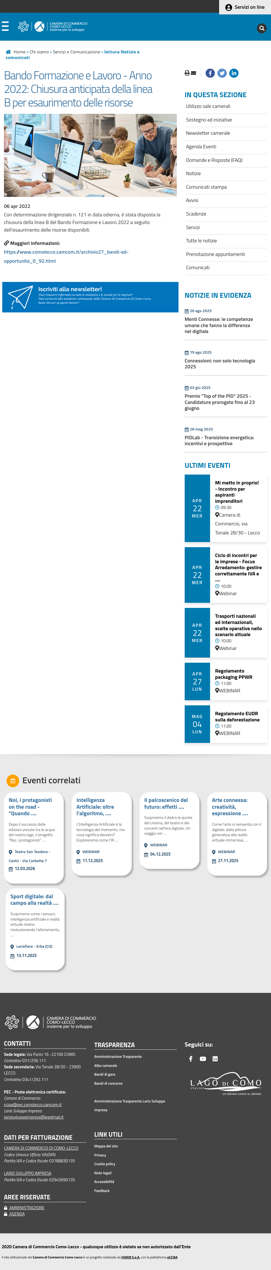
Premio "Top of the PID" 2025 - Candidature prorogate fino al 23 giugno (220, 402)
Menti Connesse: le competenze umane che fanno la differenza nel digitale (219, 325)
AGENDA (14, 1214)
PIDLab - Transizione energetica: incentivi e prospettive (219, 440)
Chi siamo (39, 52)
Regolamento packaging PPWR (233, 674)
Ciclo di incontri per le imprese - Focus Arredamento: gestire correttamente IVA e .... (238, 567)
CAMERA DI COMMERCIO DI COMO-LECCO (41, 1148)
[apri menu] (5, 27)
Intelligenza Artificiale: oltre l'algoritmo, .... (95, 807)
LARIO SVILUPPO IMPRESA (27, 1173)
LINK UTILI (108, 1134)
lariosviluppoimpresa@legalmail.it (34, 1117)
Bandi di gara (104, 1074)
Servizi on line (250, 7)
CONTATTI (17, 1043)
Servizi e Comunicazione (76, 52)
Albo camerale (105, 1065)
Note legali (102, 1173)
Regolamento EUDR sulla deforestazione (237, 716)
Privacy (100, 1155)
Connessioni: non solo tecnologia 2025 (220, 364)
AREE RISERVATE (27, 1197)
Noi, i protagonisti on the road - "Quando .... (30, 807)
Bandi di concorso (108, 1083)
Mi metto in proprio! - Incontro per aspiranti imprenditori (237, 492)
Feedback (101, 1190)
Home (19, 52)
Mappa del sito (106, 1146)
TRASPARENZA (114, 1045)
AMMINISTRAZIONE (24, 1207)
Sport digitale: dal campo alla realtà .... (34, 899)
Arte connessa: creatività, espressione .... (230, 807)
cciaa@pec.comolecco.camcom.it (32, 1104)
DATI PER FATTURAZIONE (38, 1137)
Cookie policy (104, 1164)
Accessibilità (104, 1181)
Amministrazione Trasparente (118, 1056)
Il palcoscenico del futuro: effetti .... (166, 803)
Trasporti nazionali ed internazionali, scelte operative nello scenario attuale (238, 625)
